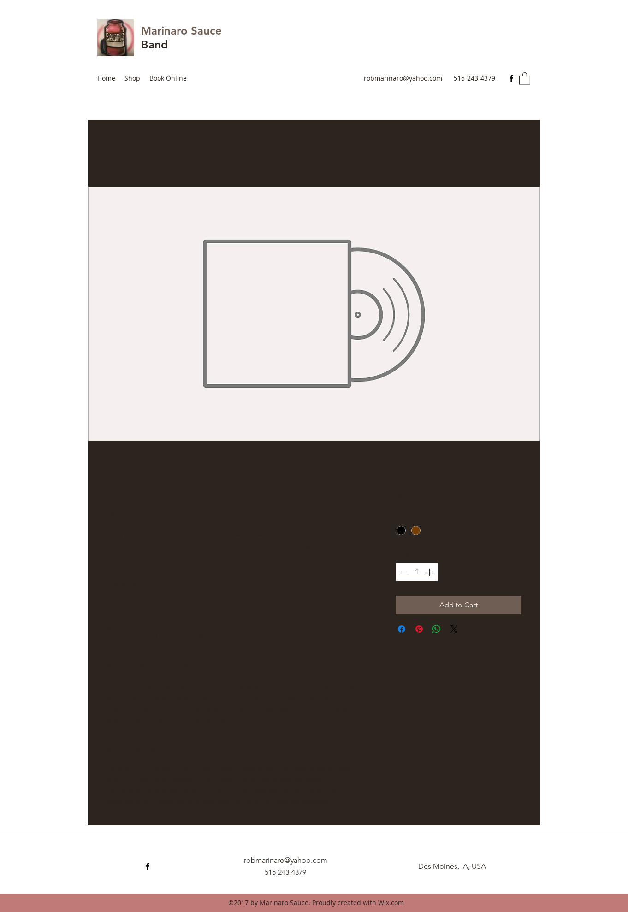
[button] (524, 78)
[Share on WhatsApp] (436, 629)
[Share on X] (454, 629)
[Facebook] (511, 78)
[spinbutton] (417, 572)
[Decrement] (403, 572)
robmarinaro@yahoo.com (403, 78)
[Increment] (430, 572)
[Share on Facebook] (401, 629)
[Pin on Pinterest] (419, 629)
